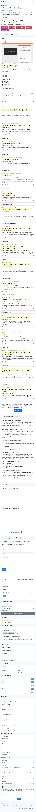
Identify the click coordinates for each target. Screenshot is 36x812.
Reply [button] (5, 595)
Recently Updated (6, 733)
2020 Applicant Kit (7, 84)
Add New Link (18, 410)
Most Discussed (5, 697)
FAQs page (14, 641)
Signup (4, 85)
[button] (21, 532)
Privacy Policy (31, 808)
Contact (8, 805)
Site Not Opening (20, 27)
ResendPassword (6, 82)
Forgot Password (6, 81)
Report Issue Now (18, 613)
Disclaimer (24, 808)
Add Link (13, 805)
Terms (20, 808)
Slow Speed (12, 27)
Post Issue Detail (5, 30)
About (5, 805)
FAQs (32, 805)
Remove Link (19, 805)
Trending (28, 805)
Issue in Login (5, 27)
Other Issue (28, 27)
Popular (24, 805)
